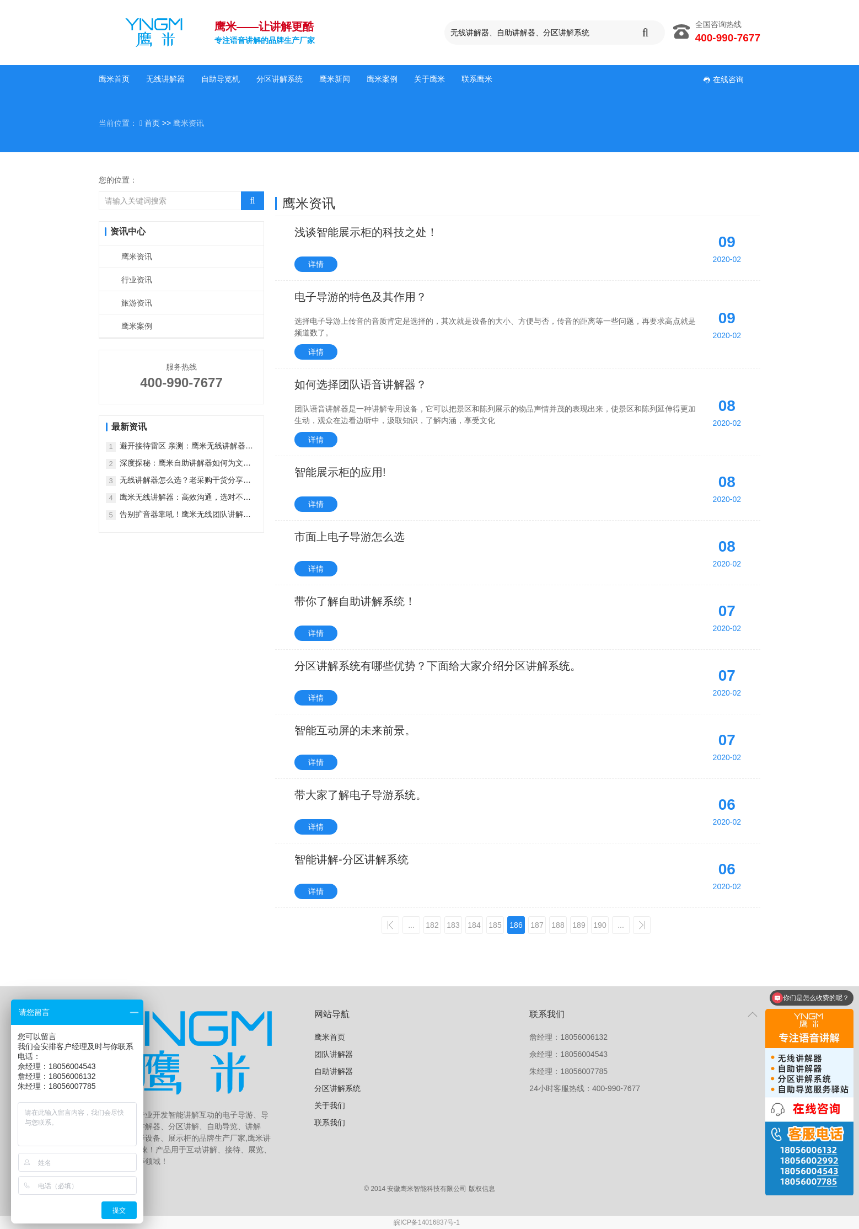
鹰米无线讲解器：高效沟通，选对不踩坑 (185, 498)
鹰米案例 (382, 78)
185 (494, 925)
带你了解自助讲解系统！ (355, 601)
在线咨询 (723, 79)
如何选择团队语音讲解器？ (360, 384)
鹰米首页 (114, 78)
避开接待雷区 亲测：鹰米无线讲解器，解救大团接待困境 (186, 446)
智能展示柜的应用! (340, 472)
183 (453, 925)
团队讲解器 (333, 1054)
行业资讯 (136, 279)
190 (599, 925)
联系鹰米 (476, 78)
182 (432, 925)
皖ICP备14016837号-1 (427, 1222)
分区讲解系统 (279, 78)
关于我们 (329, 1105)
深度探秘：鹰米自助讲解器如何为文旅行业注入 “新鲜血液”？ (185, 463)
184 (474, 925)
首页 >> (158, 123)
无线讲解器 (165, 78)
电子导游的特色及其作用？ (360, 297)
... (411, 925)
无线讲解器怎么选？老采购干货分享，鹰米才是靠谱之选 (185, 480)
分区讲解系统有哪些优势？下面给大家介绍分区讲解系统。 (437, 666)
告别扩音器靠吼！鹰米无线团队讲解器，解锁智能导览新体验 (181, 515)
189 (578, 925)
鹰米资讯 (136, 256)
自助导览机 (220, 78)
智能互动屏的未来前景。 (355, 730)
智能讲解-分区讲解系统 (351, 859)
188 (557, 925)
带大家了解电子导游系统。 (360, 795)
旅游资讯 (136, 302)
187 (536, 925)
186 (515, 925)
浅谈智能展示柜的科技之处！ (366, 232)
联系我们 (329, 1122)
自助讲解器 (333, 1071)
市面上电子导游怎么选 (349, 537)
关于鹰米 (429, 78)
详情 (316, 264)
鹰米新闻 (334, 78)
